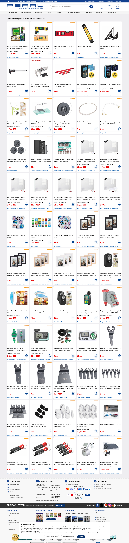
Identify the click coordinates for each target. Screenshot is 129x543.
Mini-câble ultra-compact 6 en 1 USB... (17, 473)
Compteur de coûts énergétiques (85, 473)
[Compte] (110, 6)
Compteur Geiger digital (83, 95)
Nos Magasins (109, 1)
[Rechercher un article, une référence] (71, 7)
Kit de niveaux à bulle (59, 95)
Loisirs (49, 12)
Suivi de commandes (90, 1)
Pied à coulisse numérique (14, 95)
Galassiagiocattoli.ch (101, 519)
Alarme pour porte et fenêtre (61, 435)
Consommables (26, 12)
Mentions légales (13, 520)
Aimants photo (11, 246)
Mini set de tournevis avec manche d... (40, 170)
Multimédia (38, 12)
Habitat (59, 12)
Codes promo (12, 524)
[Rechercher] (91, 6)
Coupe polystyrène (12, 133)
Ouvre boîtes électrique (106, 284)
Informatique (13, 12)
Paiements (71, 484)
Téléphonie (89, 12)
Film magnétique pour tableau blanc (86, 170)
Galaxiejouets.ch (100, 515)
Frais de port (49, 1)
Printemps (99, 12)
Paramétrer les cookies (68, 536)
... (120, 12)
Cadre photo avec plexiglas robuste (86, 246)
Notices (11, 527)
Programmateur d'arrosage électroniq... (87, 322)
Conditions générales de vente (16, 518)
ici (100, 532)
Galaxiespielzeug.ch (101, 517)
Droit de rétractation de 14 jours (103, 484)
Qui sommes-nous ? (14, 513)
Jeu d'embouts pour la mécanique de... (64, 170)
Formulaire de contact (15, 489)
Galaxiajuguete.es (100, 521)
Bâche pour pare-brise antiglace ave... (110, 473)
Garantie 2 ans (99, 486)
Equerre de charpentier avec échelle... (110, 57)
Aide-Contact (101, 1)
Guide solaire (12, 529)
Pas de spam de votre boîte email (104, 488)
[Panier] (118, 6)
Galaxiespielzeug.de (101, 512)
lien (89, 528)
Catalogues (118, 1)
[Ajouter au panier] (26, 53)
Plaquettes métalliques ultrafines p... (40, 435)
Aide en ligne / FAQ (14, 484)
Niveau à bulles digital (13, 57)
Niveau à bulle (57, 57)
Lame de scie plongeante (106, 359)
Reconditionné (111, 12)
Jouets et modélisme (74, 12)
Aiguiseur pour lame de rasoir (107, 435)
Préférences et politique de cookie (17, 522)
